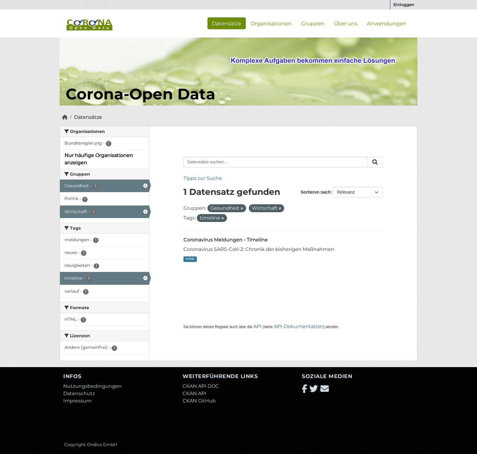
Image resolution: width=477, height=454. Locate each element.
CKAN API (194, 393)
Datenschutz (79, 393)
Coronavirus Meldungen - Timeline (225, 240)
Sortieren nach (315, 192)
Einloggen (403, 4)
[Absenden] (375, 162)
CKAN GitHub (199, 401)
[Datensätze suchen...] (275, 162)
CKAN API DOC (201, 386)
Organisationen (271, 23)
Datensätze (226, 23)
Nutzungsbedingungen (92, 386)
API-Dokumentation (298, 326)
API (257, 326)
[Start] (65, 117)
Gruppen (313, 23)
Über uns (345, 23)
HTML (190, 259)
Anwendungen (386, 23)
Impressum (77, 401)
